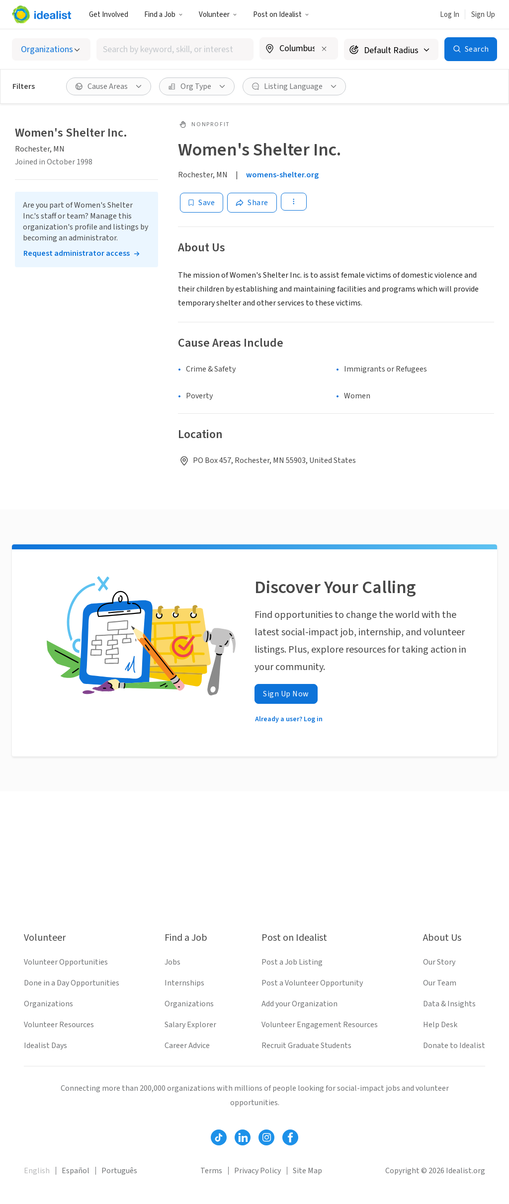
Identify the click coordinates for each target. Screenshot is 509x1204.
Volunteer (218, 14)
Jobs (172, 962)
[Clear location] (324, 49)
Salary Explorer (190, 1024)
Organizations (48, 1003)
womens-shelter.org (282, 175)
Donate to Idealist (454, 1045)
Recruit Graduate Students (306, 1045)
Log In (449, 14)
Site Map (307, 1170)
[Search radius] (391, 49)
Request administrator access (76, 253)
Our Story (439, 962)
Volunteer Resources (59, 1024)
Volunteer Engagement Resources (319, 1024)
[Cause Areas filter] (108, 86)
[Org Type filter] (197, 86)
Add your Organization (299, 1003)
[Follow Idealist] (219, 1137)
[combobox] (175, 49)
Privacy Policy (257, 1170)
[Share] (252, 203)
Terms (211, 1170)
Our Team (439, 983)
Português (119, 1170)
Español (75, 1170)
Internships (184, 983)
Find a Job (163, 14)
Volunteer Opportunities (66, 962)
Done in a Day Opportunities (71, 983)
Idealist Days (45, 1045)
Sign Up (483, 14)
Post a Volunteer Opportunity (312, 983)
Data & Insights (449, 1003)
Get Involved (108, 14)
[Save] (201, 203)
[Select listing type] (51, 49)
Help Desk (440, 1024)
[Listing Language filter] (294, 86)
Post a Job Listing (292, 962)
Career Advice (187, 1045)
